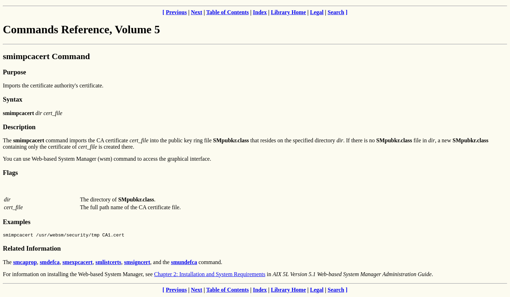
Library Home (288, 12)
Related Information (32, 249)
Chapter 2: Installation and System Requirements (209, 275)
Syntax (12, 99)
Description (19, 127)
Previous (176, 12)
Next (196, 12)
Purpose (14, 72)
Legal (316, 12)
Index (260, 12)
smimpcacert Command (46, 56)
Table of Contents (227, 12)
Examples (16, 221)
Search (336, 12)
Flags (10, 172)
